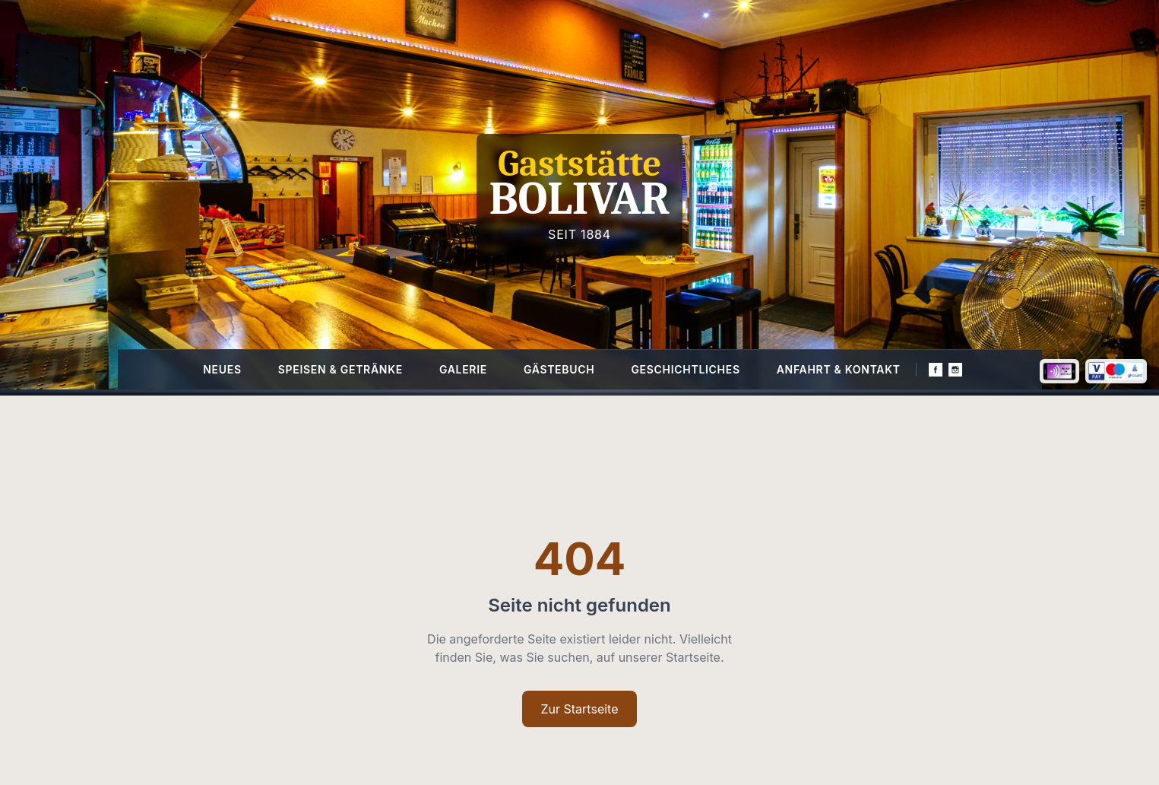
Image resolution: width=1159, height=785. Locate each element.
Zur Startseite (579, 709)
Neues (222, 369)
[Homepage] (579, 195)
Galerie (463, 369)
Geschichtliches (685, 369)
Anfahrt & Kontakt (839, 369)
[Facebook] (935, 370)
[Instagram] (955, 370)
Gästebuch (559, 369)
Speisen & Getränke (340, 369)
